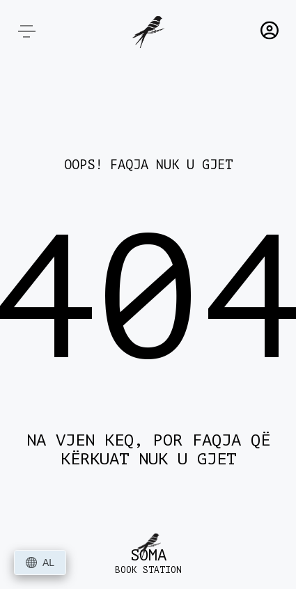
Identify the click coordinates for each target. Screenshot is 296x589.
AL (40, 563)
